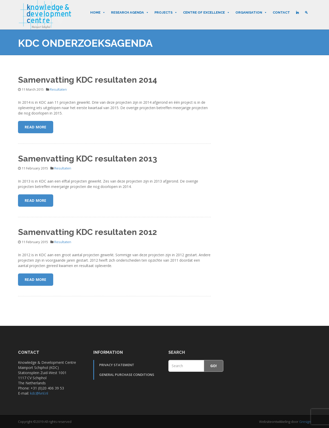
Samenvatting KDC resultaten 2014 (87, 79)
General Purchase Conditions (126, 374)
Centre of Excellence (206, 12)
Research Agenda (130, 12)
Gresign (305, 421)
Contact (281, 12)
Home (97, 12)
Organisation (251, 12)
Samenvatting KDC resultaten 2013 (87, 158)
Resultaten (58, 89)
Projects (165, 12)
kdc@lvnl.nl (39, 393)
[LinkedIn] (297, 12)
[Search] (306, 12)
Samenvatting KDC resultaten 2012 (87, 232)
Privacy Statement (116, 365)
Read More (36, 127)
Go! (213, 365)
